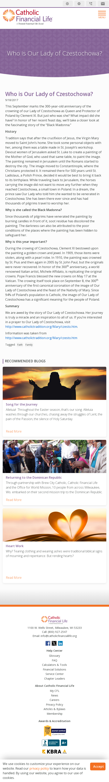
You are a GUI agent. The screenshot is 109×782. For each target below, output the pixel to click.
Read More (14, 431)
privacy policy (39, 768)
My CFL (54, 691)
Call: (44, 632)
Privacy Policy (54, 704)
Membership (54, 713)
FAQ (54, 660)
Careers (54, 700)
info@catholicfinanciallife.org (58, 636)
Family (29, 344)
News (54, 695)
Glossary (54, 655)
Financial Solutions (54, 669)
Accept (98, 766)
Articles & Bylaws (54, 709)
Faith (20, 344)
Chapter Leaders (54, 678)
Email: (36, 636)
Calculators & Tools (54, 665)
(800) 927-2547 (57, 632)
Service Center (55, 674)
